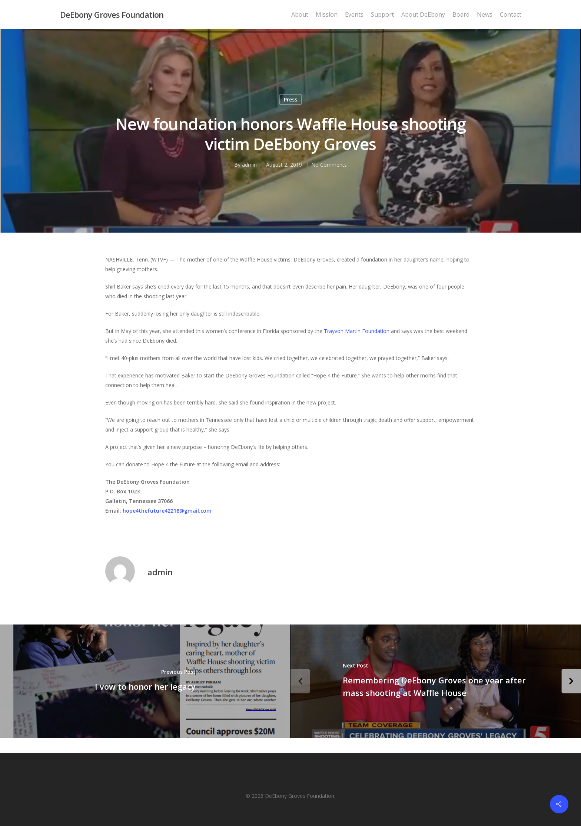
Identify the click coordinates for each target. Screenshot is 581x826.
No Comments (329, 164)
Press (290, 99)
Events (354, 14)
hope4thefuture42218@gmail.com (167, 510)
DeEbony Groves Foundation (111, 14)
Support (382, 14)
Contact (510, 14)
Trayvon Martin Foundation (356, 330)
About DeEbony (423, 14)
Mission (327, 14)
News (484, 14)
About (299, 14)
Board (460, 14)
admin (249, 164)
